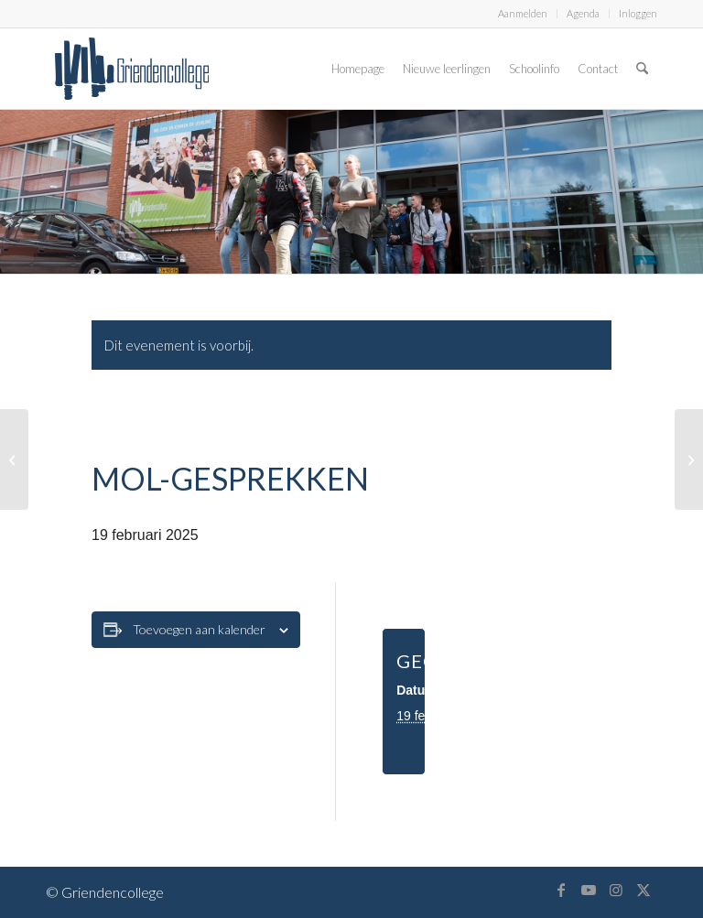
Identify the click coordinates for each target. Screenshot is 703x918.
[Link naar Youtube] (588, 889)
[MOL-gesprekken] (14, 459)
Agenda (583, 13)
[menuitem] (523, 13)
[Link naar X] (643, 889)
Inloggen (638, 13)
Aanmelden (522, 13)
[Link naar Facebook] (561, 889)
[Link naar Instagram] (616, 889)
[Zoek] (642, 68)
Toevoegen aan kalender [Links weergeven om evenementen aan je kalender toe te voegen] (199, 629)
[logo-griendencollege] (132, 68)
